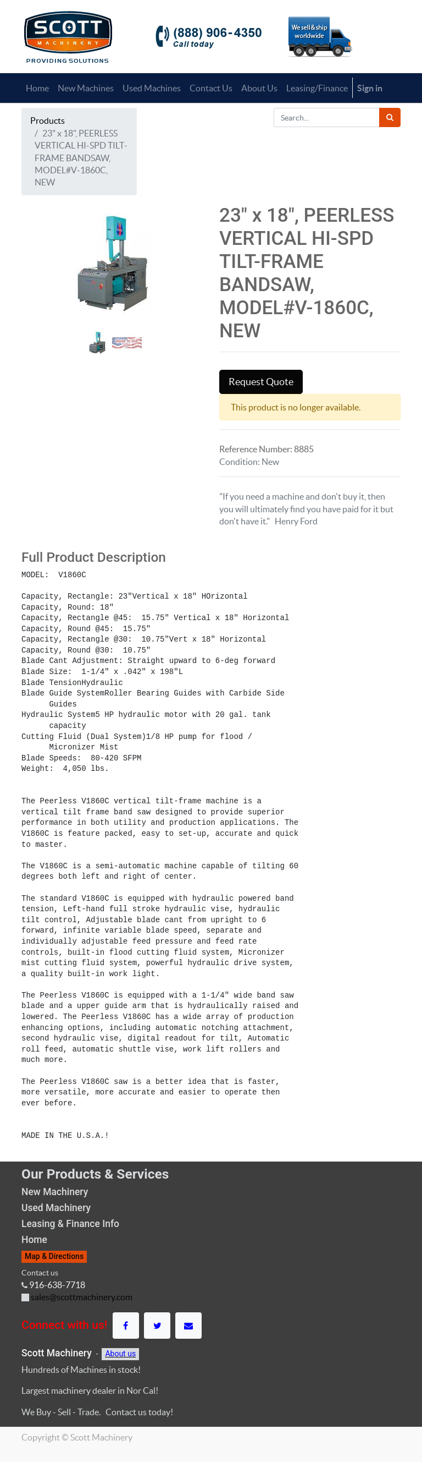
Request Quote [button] (261, 381)
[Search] (390, 117)
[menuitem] (37, 88)
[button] (35, 314)
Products (47, 120)
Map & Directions (54, 1256)
